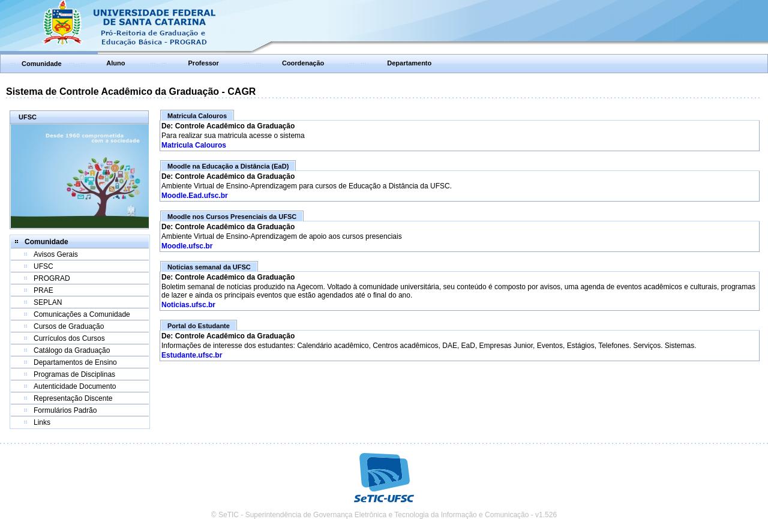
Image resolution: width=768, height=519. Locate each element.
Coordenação (303, 63)
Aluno (115, 63)
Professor (203, 63)
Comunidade (42, 63)
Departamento (409, 63)
